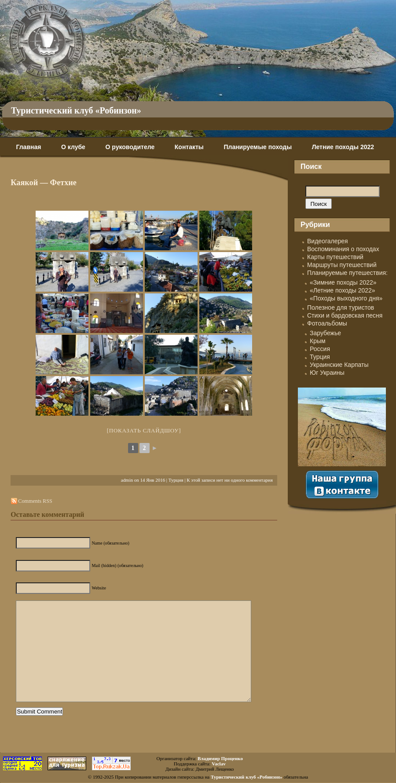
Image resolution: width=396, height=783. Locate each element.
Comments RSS (35, 501)
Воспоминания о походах (343, 248)
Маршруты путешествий (342, 264)
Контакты (189, 146)
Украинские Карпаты (339, 364)
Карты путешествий (335, 256)
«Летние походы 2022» (342, 290)
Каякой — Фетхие (44, 182)
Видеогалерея (327, 241)
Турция (176, 480)
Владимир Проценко (220, 758)
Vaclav (218, 763)
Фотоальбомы (327, 323)
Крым (318, 340)
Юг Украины (327, 372)
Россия (320, 348)
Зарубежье (325, 333)
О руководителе (129, 146)
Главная (28, 146)
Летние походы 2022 (343, 146)
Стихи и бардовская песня (344, 315)
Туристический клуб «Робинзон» (76, 110)
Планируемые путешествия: (347, 272)
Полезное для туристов (340, 307)
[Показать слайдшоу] (144, 430)
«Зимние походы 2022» (343, 282)
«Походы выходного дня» (346, 298)
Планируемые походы (258, 146)
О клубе (73, 146)
